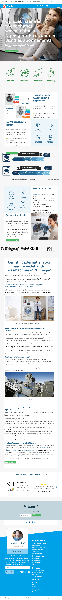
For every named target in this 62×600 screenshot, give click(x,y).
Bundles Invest (36, 592)
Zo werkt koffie (36, 558)
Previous (32, 486)
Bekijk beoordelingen (12, 240)
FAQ (33, 564)
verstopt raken (9, 364)
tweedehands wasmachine (22, 278)
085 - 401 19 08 (19, 1)
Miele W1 (49, 194)
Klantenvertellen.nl (43, 6)
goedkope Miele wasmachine (22, 273)
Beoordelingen (36, 562)
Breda (19, 455)
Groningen (7, 455)
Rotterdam (43, 454)
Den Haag (48, 454)
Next (56, 486)
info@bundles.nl (37, 572)
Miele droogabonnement (39, 547)
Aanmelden (9, 572)
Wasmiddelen (35, 551)
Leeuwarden (30, 455)
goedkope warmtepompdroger (29, 450)
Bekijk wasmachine (12, 51)
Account (45, 1)
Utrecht (52, 454)
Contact (34, 586)
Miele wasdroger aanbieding (38, 273)
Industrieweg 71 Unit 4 (38, 574)
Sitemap (41, 598)
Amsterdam (37, 454)
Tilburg (16, 455)
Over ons (34, 582)
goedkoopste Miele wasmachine (12, 450)
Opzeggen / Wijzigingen (38, 590)
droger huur (7, 449)
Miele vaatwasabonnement (39, 549)
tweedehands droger (34, 278)
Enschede (23, 455)
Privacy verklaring (33, 598)
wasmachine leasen (44, 447)
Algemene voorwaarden (22, 598)
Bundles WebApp (36, 588)
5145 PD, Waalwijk (37, 576)
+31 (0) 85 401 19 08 (17, 551)
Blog (33, 584)
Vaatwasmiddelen (37, 553)
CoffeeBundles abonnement (39, 543)
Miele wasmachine (12, 153)
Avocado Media (53, 598)
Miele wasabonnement (38, 545)
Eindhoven (12, 455)
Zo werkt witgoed (36, 560)
